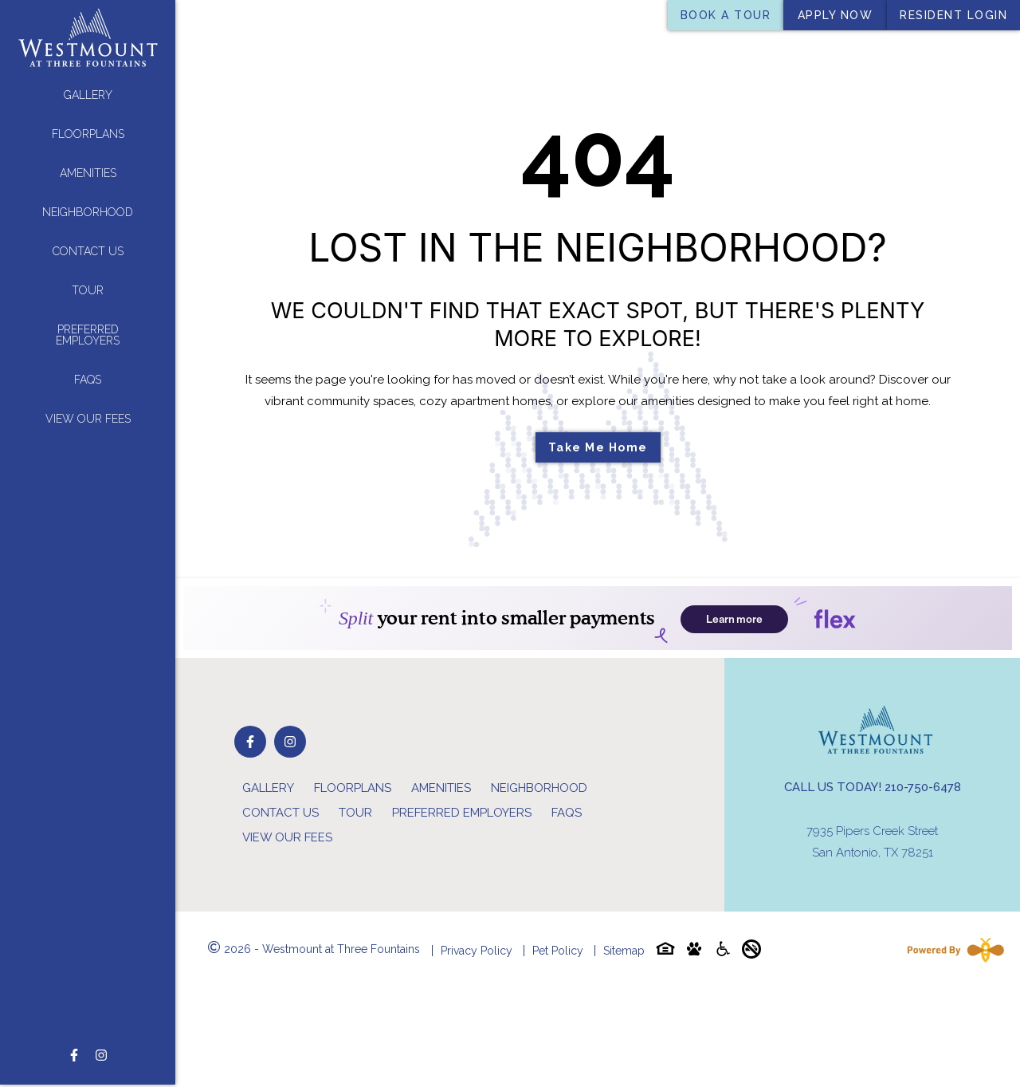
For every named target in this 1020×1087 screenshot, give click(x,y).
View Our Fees (88, 418)
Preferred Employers (88, 335)
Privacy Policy (476, 950)
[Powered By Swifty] (952, 950)
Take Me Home (598, 447)
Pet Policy (557, 950)
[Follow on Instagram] (101, 1019)
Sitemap (624, 950)
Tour (88, 290)
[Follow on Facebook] (74, 1019)
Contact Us (88, 251)
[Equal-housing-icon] (665, 951)
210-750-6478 (923, 787)
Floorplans (88, 134)
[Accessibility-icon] (722, 951)
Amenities (88, 173)
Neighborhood (87, 212)
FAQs (87, 379)
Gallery (88, 95)
